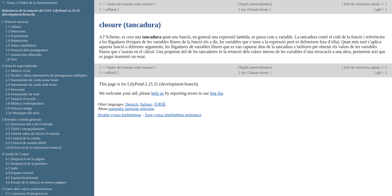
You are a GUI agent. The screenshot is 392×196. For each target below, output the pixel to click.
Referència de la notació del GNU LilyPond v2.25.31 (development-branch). (41, 12)
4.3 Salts (11, 168)
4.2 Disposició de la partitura (26, 163)
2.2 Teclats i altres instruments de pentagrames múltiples (46, 75)
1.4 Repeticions (16, 40)
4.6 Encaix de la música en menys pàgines (35, 182)
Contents (253, 4)
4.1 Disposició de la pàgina (25, 159)
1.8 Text (11, 59)
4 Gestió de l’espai (15, 154)
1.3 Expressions (16, 36)
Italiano (146, 104)
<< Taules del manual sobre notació (127, 4)
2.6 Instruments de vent (22, 94)
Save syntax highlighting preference (173, 115)
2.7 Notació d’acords (20, 99)
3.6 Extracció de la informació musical (33, 147)
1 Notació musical (15, 22)
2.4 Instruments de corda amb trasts (31, 84)
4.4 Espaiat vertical (19, 173)
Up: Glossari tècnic (255, 9)
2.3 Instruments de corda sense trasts (32, 80)
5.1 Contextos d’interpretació (26, 193)
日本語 (160, 104)
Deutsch (131, 104)
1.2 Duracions (15, 31)
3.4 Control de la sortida (23, 138)
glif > (380, 9)
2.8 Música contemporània (24, 103)
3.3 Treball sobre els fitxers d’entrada (32, 133)
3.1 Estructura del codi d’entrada (29, 124)
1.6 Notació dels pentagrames (26, 50)
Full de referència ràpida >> (364, 4)
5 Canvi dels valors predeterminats (27, 189)
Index (266, 4)
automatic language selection (131, 108)
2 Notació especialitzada (19, 66)
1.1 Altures (13, 26)
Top (241, 4)
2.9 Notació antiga (18, 108)
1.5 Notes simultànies (21, 45)
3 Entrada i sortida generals (21, 119)
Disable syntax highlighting (119, 115)
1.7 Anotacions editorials (23, 55)
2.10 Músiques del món (22, 113)
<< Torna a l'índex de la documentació (29, 3)
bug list (216, 93)
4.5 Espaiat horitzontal (21, 178)
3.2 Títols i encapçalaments (25, 129)
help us (157, 93)
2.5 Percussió (15, 89)
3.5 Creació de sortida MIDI (25, 143)
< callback (109, 9)
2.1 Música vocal (17, 71)
